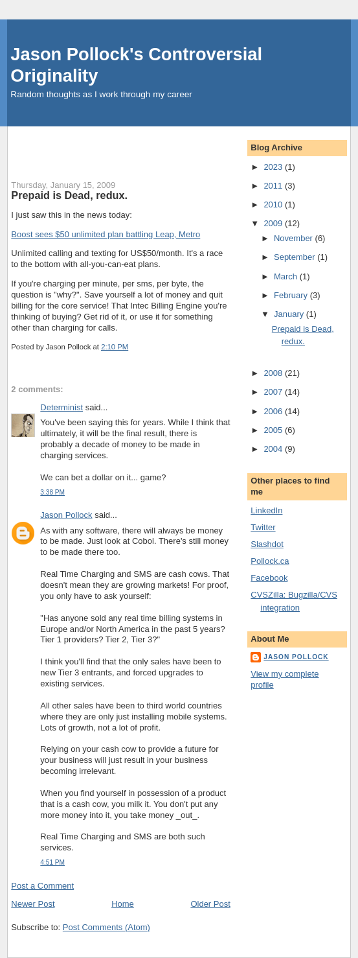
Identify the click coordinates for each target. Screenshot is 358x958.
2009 (274, 223)
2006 (274, 411)
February (292, 295)
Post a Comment (42, 886)
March (287, 276)
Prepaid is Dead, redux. (69, 195)
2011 (274, 186)
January (290, 314)
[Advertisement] (162, 145)
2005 (274, 430)
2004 (274, 449)
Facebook (269, 578)
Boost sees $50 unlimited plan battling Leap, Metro (105, 234)
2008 (274, 373)
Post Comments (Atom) (106, 927)
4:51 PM (52, 862)
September (295, 257)
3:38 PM (52, 492)
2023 (274, 167)
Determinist (61, 407)
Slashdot (267, 544)
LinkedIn (266, 510)
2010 (274, 204)
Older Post (210, 904)
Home (122, 904)
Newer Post (32, 904)
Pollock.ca (270, 561)
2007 (274, 392)
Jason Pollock (66, 515)
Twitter (263, 527)
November (294, 238)
